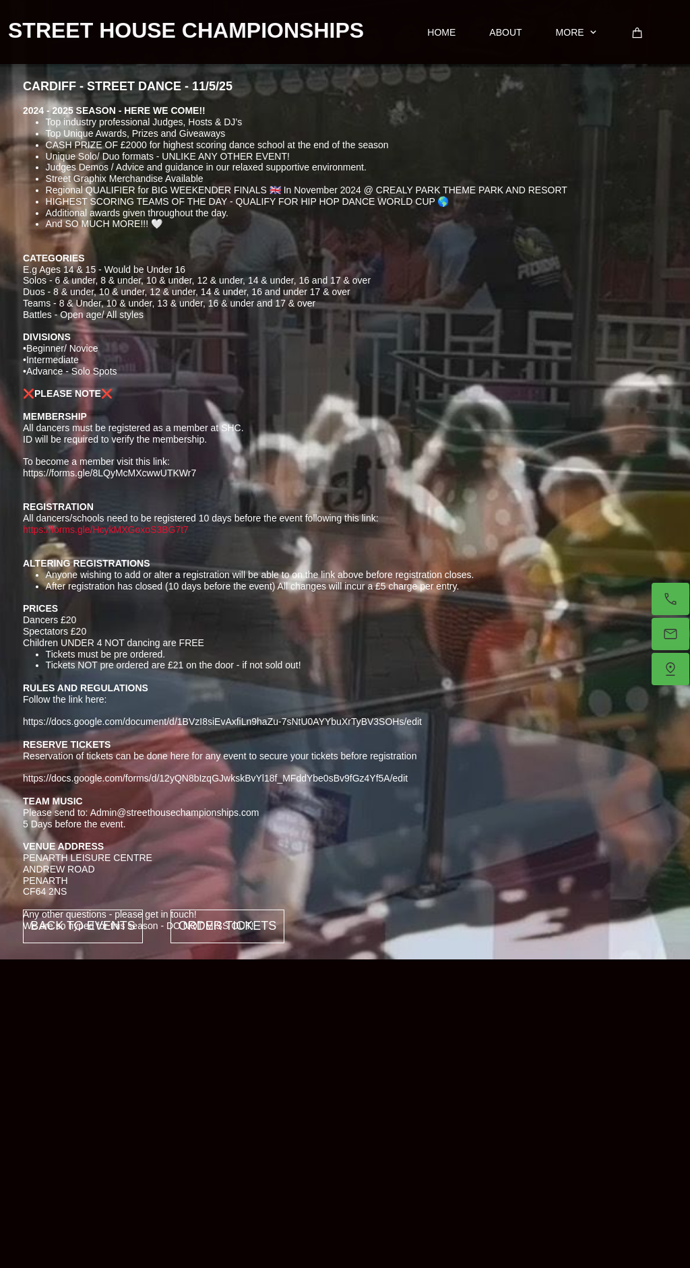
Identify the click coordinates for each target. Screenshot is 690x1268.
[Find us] (670, 669)
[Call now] (670, 599)
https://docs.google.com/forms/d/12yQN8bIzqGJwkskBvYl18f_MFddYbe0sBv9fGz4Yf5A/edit (215, 778)
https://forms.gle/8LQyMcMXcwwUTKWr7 (109, 473)
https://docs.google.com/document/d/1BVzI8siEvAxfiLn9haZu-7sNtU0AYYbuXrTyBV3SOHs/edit (222, 721)
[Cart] (637, 32)
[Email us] (670, 634)
